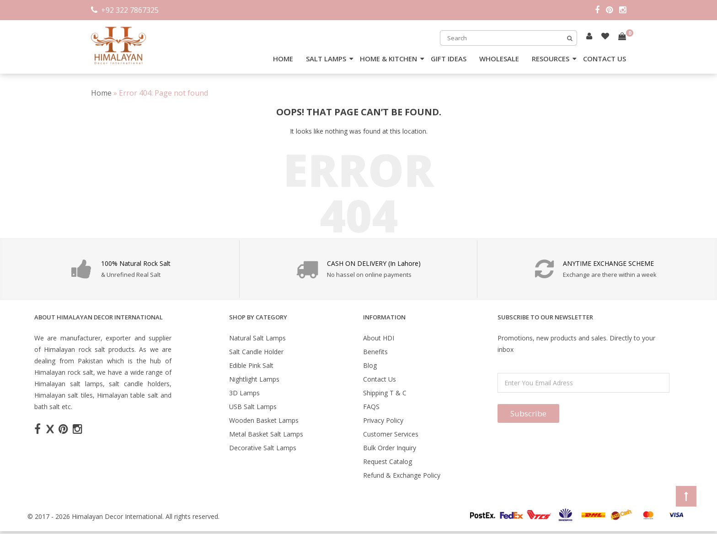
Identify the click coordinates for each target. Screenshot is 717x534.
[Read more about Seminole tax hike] (589, 36)
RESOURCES (550, 58)
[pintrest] (612, 10)
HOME (283, 58)
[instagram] (622, 10)
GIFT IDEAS (448, 58)
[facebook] (600, 10)
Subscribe (528, 413)
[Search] (570, 38)
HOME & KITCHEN (388, 58)
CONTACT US (604, 58)
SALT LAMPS (326, 58)
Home (101, 93)
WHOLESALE (499, 58)
